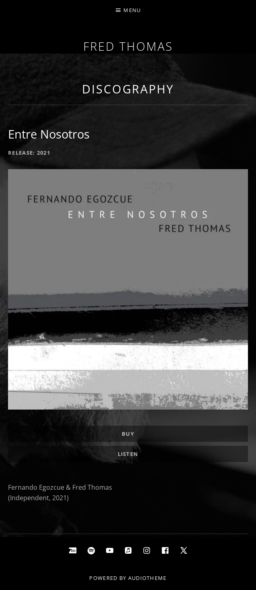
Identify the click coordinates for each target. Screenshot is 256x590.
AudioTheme (147, 578)
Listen (128, 454)
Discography (128, 89)
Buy (128, 433)
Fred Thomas (128, 46)
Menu (132, 10)
